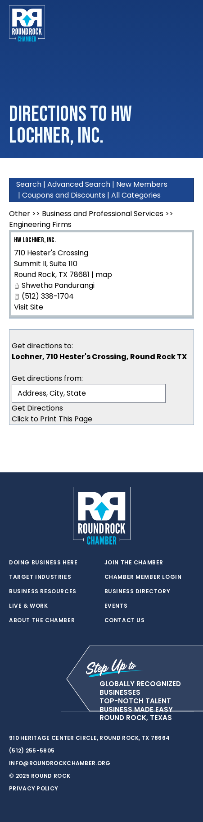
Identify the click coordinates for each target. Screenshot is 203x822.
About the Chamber (42, 620)
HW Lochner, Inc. (35, 240)
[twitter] (13, 712)
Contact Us (124, 620)
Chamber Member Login (143, 577)
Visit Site (28, 307)
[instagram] (49, 712)
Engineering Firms (40, 224)
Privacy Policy (33, 788)
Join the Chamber (134, 562)
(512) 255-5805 (31, 750)
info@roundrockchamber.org (60, 763)
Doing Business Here (43, 562)
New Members (141, 184)
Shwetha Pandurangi (58, 285)
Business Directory (137, 591)
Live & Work (28, 606)
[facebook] (31, 712)
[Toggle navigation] (187, 23)
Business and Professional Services (102, 213)
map (103, 274)
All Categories (136, 195)
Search (28, 184)
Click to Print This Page (52, 419)
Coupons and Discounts (63, 195)
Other (19, 213)
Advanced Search (78, 184)
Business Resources (43, 591)
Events (116, 606)
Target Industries (40, 577)
